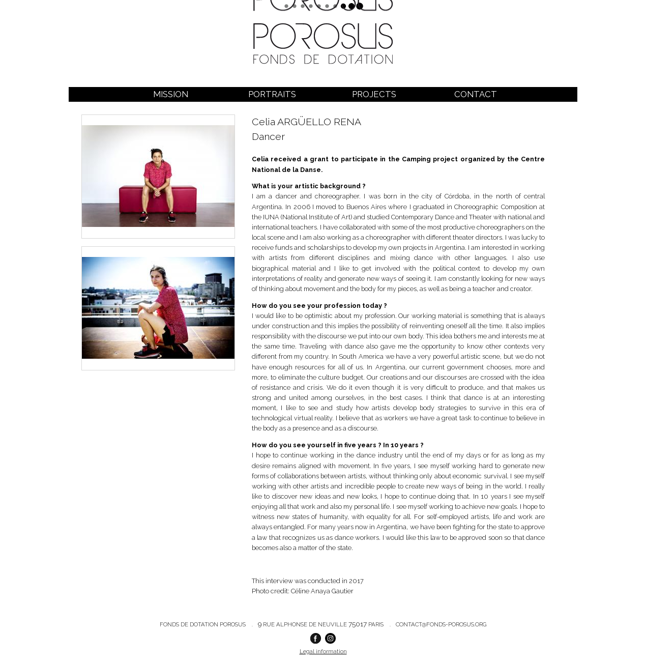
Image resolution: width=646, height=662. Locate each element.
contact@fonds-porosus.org (441, 624)
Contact (475, 94)
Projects (374, 94)
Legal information (323, 651)
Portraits (272, 94)
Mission (170, 94)
